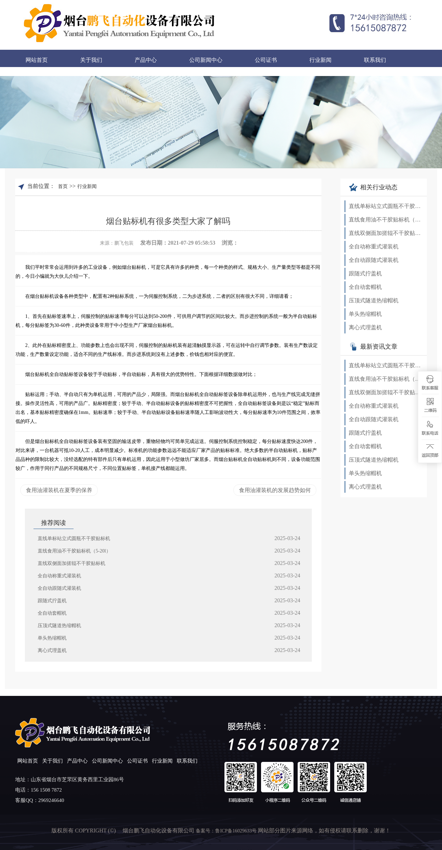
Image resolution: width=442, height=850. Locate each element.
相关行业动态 (373, 187)
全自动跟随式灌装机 (59, 588)
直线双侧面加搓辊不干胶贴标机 (71, 563)
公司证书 (266, 60)
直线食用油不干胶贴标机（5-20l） (74, 551)
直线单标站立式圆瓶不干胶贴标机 (74, 538)
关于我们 (91, 60)
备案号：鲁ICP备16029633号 (227, 830)
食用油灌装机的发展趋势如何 (275, 490)
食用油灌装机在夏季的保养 (59, 490)
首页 (63, 186)
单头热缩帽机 (52, 638)
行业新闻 (320, 60)
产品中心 (146, 60)
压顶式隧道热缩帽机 (59, 625)
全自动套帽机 (52, 613)
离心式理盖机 (52, 650)
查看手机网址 (306, 241)
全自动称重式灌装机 (59, 575)
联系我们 (375, 60)
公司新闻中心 (205, 60)
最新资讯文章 (373, 346)
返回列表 (36, 250)
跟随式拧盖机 (52, 600)
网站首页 (37, 60)
